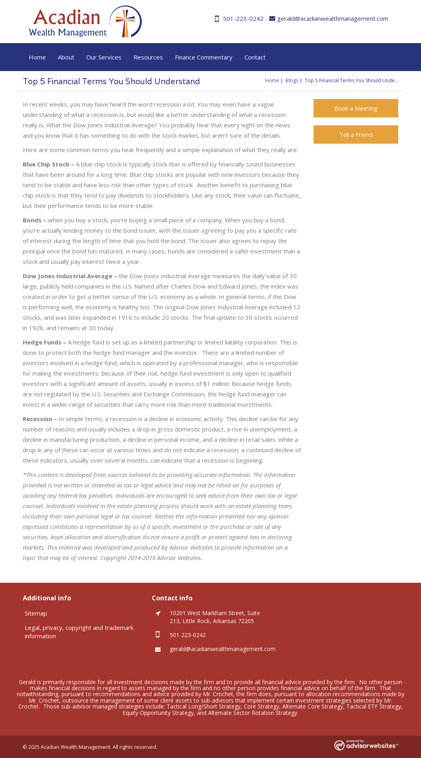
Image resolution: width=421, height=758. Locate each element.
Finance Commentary (203, 57)
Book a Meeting (355, 108)
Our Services (103, 57)
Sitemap (36, 613)
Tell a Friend (356, 135)
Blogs (292, 80)
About (66, 57)
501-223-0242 (239, 18)
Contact (255, 57)
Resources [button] (148, 57)
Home (37, 57)
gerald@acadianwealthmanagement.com (328, 18)
